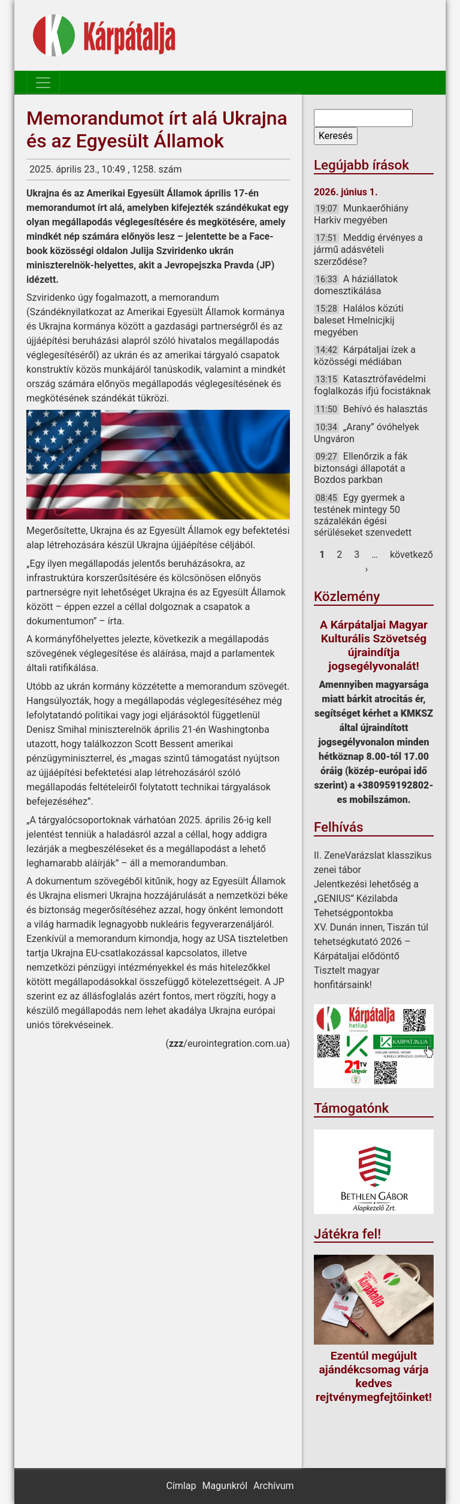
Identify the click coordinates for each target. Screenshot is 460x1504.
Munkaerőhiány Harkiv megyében (361, 214)
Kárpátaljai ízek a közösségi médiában (365, 355)
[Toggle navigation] (43, 83)
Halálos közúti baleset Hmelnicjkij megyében (359, 320)
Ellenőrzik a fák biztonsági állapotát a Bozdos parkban (361, 468)
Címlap (181, 1485)
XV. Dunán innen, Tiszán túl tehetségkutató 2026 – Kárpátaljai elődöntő (371, 942)
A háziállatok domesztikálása (356, 285)
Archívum (273, 1485)
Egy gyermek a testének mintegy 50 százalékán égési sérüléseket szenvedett (362, 515)
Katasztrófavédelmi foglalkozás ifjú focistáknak (372, 385)
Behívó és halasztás (385, 409)
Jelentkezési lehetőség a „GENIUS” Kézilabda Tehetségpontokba (366, 898)
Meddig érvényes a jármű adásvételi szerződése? (368, 249)
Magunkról (224, 1485)
